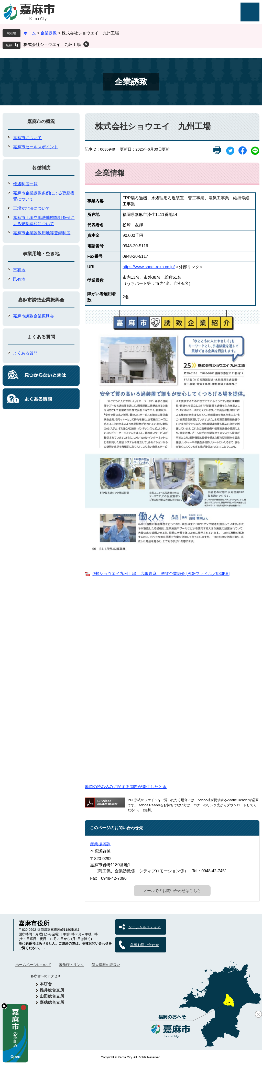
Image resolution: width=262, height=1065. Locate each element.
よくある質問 (41, 336)
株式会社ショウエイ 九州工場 (52, 44)
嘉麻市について (27, 138)
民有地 (19, 279)
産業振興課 (100, 844)
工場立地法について (31, 208)
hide (4, 1006)
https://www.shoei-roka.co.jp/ (149, 267)
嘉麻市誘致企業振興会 (41, 299)
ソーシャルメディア (144, 927)
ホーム (30, 33)
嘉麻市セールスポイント (35, 147)
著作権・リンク (71, 965)
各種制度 (41, 167)
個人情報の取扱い (106, 965)
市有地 (19, 270)
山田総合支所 (52, 996)
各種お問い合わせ (144, 945)
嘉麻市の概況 (41, 121)
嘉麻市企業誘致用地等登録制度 (41, 233)
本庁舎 (46, 984)
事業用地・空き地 (41, 253)
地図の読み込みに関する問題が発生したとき (126, 787)
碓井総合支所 (52, 990)
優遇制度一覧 (25, 184)
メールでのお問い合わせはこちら (172, 890)
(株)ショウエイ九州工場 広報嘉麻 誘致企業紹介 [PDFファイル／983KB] (161, 573)
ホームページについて (33, 965)
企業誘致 (48, 33)
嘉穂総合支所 (52, 1002)
